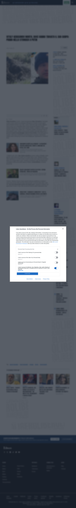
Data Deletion (30, 279)
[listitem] (38, 249)
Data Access (38, 279)
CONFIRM (27, 273)
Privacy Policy (46, 279)
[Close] (63, 229)
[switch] (56, 252)
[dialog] (38, 254)
